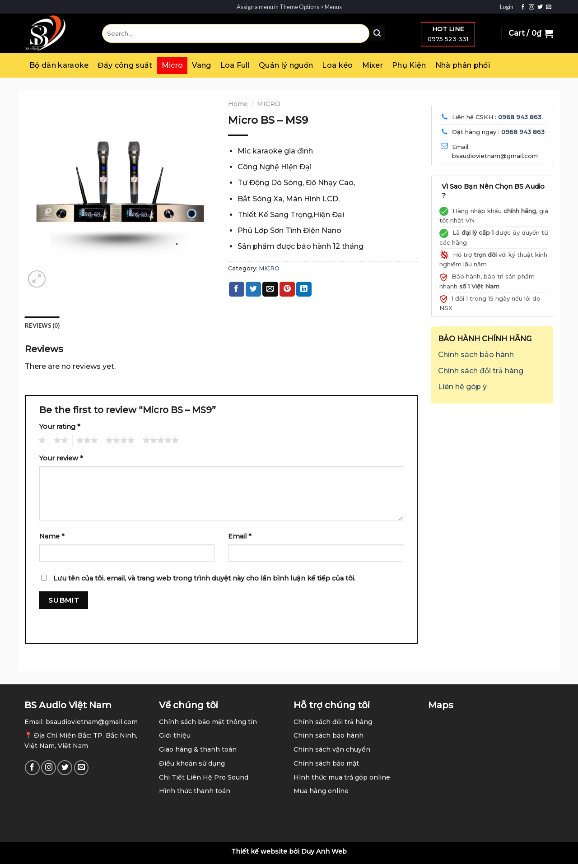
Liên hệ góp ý (462, 386)
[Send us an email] (548, 7)
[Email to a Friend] (270, 289)
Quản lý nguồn (286, 65)
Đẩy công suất (125, 65)
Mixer (372, 65)
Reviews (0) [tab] (42, 325)
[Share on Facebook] (236, 289)
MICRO (268, 104)
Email (240, 536)
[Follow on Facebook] (523, 7)
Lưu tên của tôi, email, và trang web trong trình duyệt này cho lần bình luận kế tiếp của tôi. (204, 578)
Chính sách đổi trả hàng (480, 371)
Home (238, 104)
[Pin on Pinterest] (287, 289)
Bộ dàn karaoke (59, 65)
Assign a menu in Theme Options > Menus (289, 6)
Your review (61, 458)
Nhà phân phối (462, 65)
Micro (172, 65)
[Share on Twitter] (253, 289)
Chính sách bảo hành (476, 354)
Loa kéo (337, 65)
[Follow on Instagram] (531, 7)
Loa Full (235, 65)
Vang (201, 65)
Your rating (59, 427)
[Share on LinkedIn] (304, 289)
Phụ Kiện (409, 65)
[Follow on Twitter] (540, 7)
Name (52, 536)
